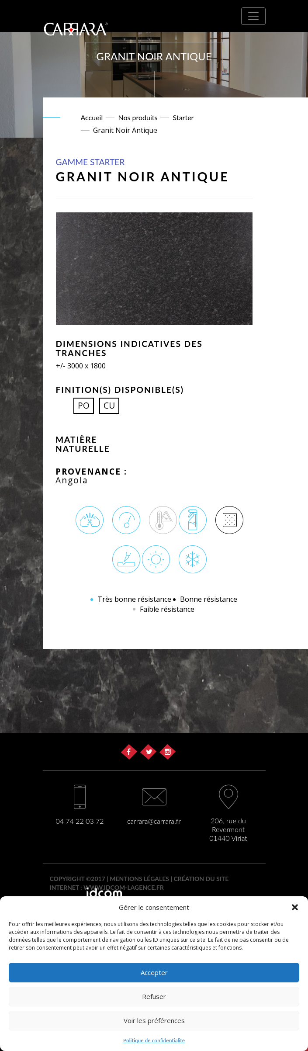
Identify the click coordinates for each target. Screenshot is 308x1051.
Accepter (154, 972)
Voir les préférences (154, 1020)
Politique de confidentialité (154, 1040)
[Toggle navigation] (253, 16)
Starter (183, 117)
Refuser (154, 996)
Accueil (92, 117)
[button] (295, 907)
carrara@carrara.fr (154, 821)
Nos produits (137, 117)
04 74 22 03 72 (79, 821)
